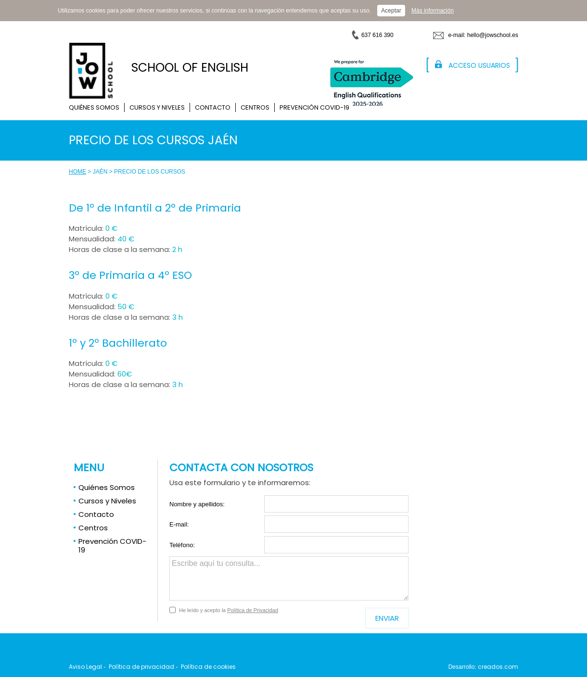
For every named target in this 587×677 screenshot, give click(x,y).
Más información (432, 10)
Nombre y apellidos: (197, 504)
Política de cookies (208, 667)
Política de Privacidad (252, 610)
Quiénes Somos (94, 107)
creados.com (498, 667)
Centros (255, 107)
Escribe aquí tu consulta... (288, 578)
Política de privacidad (141, 667)
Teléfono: (182, 545)
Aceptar (391, 10)
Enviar (387, 618)
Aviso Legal (85, 667)
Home (77, 171)
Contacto (212, 107)
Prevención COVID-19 (314, 107)
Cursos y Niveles (157, 107)
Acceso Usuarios (479, 65)
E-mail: (179, 524)
